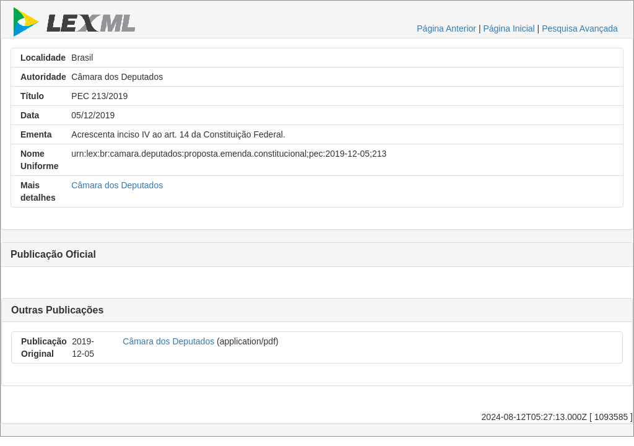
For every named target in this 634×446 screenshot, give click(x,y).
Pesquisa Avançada (580, 28)
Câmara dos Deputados (117, 185)
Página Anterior (446, 28)
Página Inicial (508, 28)
